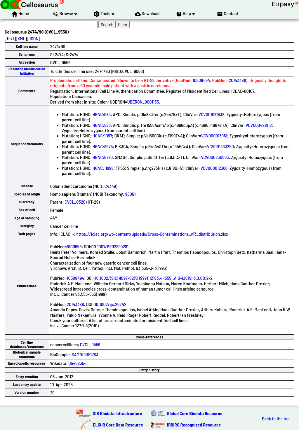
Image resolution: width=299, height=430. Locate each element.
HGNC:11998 (103, 168)
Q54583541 (78, 363)
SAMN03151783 (85, 354)
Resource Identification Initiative (26, 71)
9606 (129, 194)
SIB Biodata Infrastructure (117, 413)
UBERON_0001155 (143, 101)
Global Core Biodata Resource (194, 413)
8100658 (74, 246)
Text (10, 38)
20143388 (237, 80)
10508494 (201, 80)
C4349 (110, 186)
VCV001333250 (220, 146)
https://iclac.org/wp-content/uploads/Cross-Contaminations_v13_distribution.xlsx (152, 234)
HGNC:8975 (103, 146)
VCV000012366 (214, 168)
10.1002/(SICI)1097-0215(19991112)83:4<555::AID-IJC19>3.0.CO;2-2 (154, 278)
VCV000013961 (214, 135)
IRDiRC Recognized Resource (194, 424)
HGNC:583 (102, 114)
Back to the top (276, 418)
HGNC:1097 (102, 135)
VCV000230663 (215, 157)
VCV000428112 (259, 125)
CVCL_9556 (90, 344)
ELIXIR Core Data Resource (118, 424)
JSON (34, 38)
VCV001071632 (212, 114)
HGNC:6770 (103, 157)
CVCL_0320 (75, 201)
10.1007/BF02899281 (110, 246)
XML (21, 38)
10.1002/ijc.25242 (110, 304)
